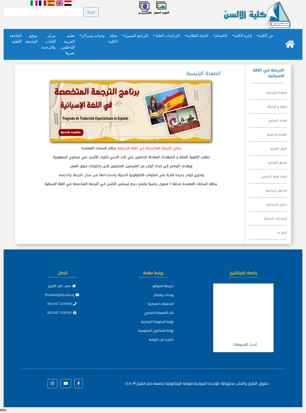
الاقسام (221, 36)
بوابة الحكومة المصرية (157, 321)
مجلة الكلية (113, 38)
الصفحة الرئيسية (276, 92)
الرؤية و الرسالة (277, 106)
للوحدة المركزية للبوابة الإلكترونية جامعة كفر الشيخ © (172, 383)
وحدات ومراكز (93, 36)
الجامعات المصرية (161, 304)
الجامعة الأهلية (15, 38)
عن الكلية (266, 36)
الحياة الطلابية (197, 36)
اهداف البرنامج (278, 120)
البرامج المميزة (136, 36)
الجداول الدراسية (276, 190)
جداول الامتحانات (276, 204)
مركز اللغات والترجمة (48, 41)
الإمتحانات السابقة (275, 218)
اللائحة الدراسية (277, 134)
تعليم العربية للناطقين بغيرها (68, 44)
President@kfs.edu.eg (62, 295)
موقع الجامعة (31, 38)
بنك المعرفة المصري (159, 313)
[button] (78, 383)
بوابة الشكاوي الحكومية (156, 330)
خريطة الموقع (163, 286)
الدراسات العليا (167, 36)
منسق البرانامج (277, 162)
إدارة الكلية (243, 36)
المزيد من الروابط (161, 339)
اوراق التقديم (278, 148)
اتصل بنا (282, 232)
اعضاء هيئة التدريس (274, 176)
